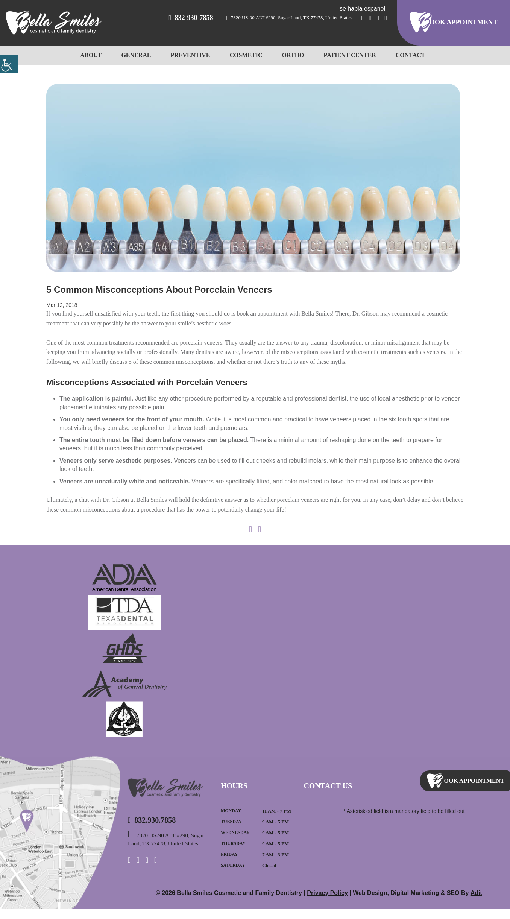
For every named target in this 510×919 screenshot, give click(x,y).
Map (60, 842)
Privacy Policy (329, 902)
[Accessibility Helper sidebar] (9, 64)
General (140, 55)
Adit (476, 902)
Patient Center (347, 55)
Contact (405, 55)
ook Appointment (465, 22)
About (96, 55)
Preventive (191, 55)
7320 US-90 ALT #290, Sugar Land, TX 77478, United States (312, 17)
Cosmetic (245, 55)
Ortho (292, 55)
